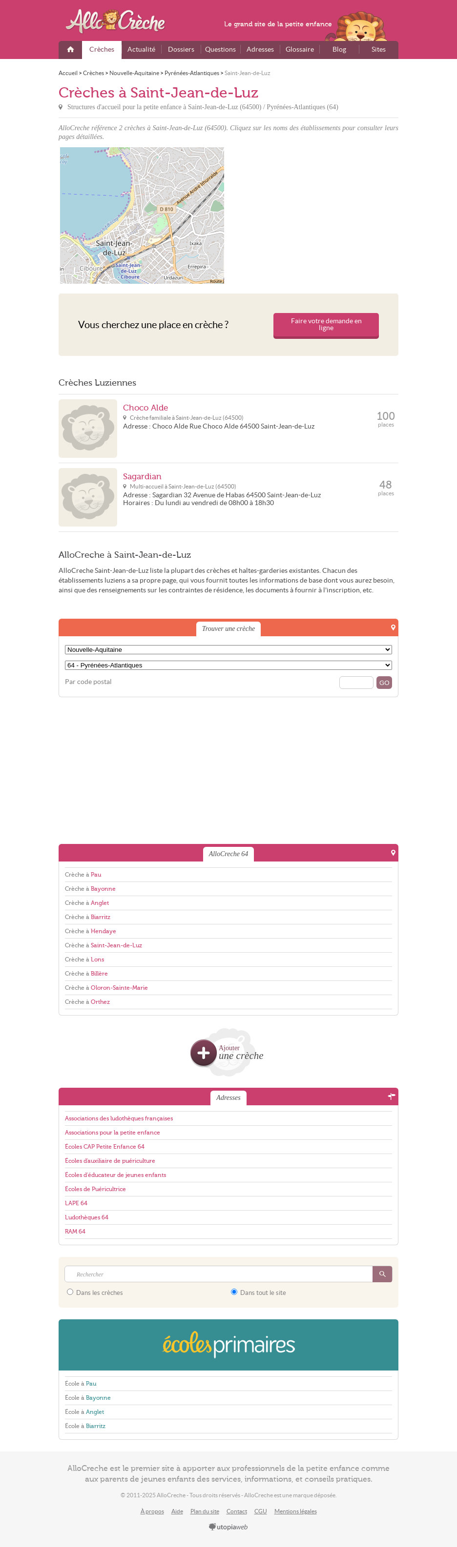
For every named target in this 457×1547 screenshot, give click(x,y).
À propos (152, 1511)
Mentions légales (295, 1511)
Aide (177, 1511)
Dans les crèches (95, 1292)
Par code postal (88, 681)
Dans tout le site (258, 1292)
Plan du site (204, 1511)
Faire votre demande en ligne (326, 324)
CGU (260, 1511)
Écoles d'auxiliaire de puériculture (110, 1160)
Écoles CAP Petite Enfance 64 (105, 1146)
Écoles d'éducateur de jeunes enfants (115, 1175)
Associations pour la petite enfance (112, 1132)
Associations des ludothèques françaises (119, 1118)
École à (80, 1383)
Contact (237, 1511)
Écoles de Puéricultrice (95, 1189)
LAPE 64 (76, 1203)
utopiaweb (228, 1527)
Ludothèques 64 (86, 1217)
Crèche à (83, 874)
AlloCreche (122, 21)
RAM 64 (75, 1231)
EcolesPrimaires (228, 1345)
